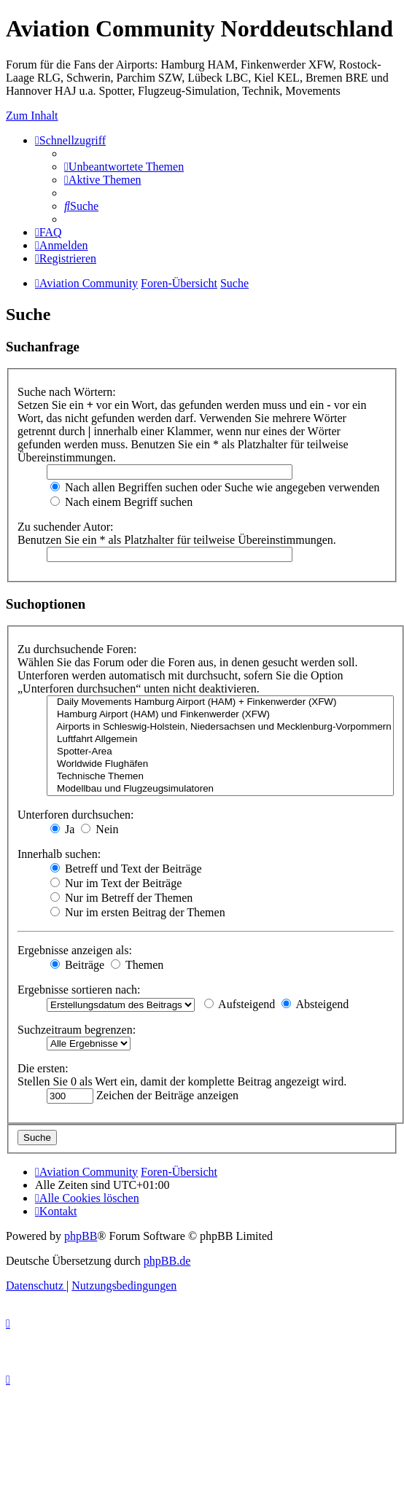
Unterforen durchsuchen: (76, 814)
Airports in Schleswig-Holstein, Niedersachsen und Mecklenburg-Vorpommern (220, 727)
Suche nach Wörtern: (67, 392)
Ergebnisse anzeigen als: (75, 950)
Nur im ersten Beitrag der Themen (137, 912)
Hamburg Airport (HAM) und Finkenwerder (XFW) (220, 715)
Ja (62, 829)
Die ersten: (43, 1068)
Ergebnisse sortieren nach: (79, 989)
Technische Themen (220, 777)
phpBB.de (167, 1261)
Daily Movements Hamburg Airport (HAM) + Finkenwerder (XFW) (220, 702)
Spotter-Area (220, 752)
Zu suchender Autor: (66, 526)
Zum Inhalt (32, 115)
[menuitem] (124, 166)
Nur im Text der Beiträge (116, 883)
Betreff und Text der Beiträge (126, 868)
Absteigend (315, 1004)
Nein (99, 829)
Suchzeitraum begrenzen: (77, 1029)
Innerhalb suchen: (59, 854)
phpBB (80, 1236)
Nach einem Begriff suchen (121, 502)
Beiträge (77, 965)
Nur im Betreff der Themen (121, 898)
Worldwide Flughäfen (220, 764)
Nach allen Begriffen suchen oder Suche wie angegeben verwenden (215, 487)
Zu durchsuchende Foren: (77, 649)
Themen (137, 965)
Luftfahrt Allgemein (220, 739)
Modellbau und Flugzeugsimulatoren (220, 789)
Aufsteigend (239, 1004)
